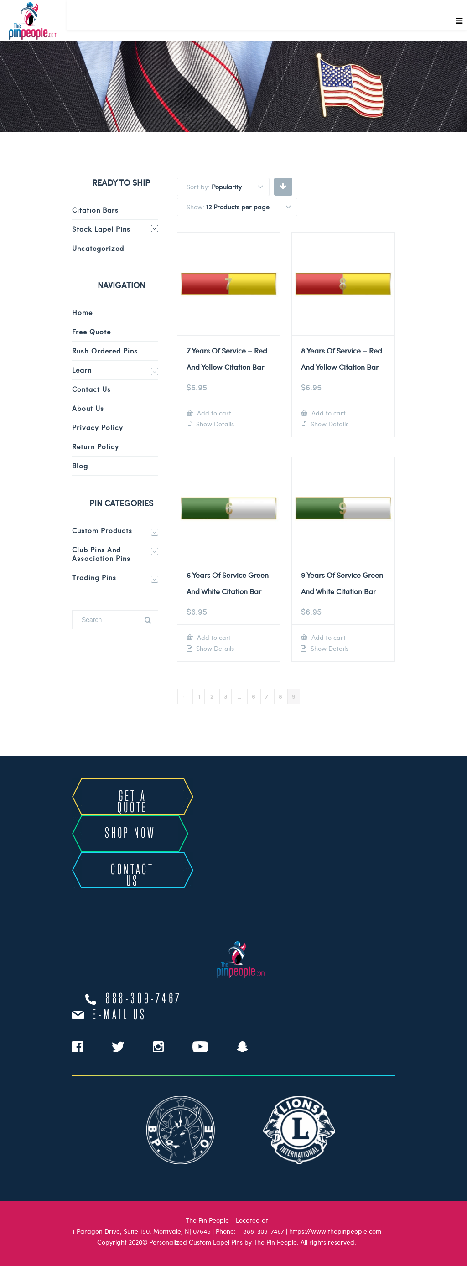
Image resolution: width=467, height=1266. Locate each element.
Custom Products (102, 530)
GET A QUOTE (132, 802)
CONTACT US (132, 875)
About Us (88, 408)
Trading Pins (94, 577)
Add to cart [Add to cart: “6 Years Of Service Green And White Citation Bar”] (213, 637)
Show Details (214, 424)
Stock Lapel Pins (101, 228)
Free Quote (91, 331)
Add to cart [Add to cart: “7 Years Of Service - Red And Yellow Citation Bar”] (213, 413)
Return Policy (95, 446)
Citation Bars (95, 209)
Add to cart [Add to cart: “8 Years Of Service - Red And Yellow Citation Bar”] (328, 413)
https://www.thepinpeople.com (335, 1231)
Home (82, 312)
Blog (80, 465)
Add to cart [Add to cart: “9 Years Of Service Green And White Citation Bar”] (328, 637)
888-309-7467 (143, 999)
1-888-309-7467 (261, 1231)
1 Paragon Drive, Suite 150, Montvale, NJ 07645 (142, 1231)
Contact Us (91, 389)
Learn (82, 369)
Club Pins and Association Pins (101, 554)
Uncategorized (98, 248)
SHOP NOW (130, 834)
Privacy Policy (97, 427)
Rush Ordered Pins (105, 350)
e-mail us (119, 1015)
